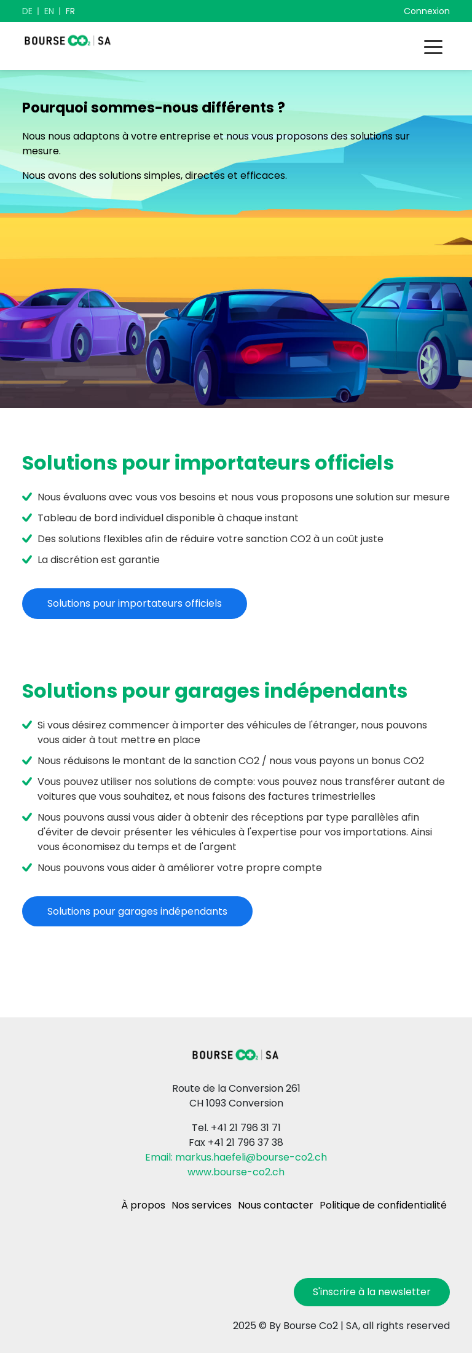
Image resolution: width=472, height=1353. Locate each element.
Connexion (427, 11)
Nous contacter (275, 1205)
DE (27, 11)
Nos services (201, 1205)
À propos (143, 1205)
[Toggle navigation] (433, 46)
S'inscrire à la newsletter (372, 1292)
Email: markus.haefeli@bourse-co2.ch (236, 1157)
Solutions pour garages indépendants (137, 911)
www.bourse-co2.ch (236, 1172)
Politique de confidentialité (383, 1205)
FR (70, 11)
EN (49, 11)
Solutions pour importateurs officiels (134, 603)
